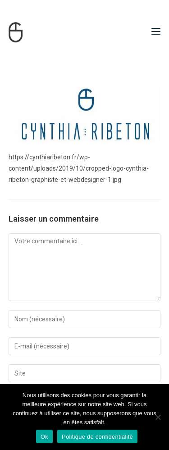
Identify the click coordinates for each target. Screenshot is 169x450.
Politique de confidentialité (97, 436)
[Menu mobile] (155, 32)
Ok (44, 436)
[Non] (157, 417)
